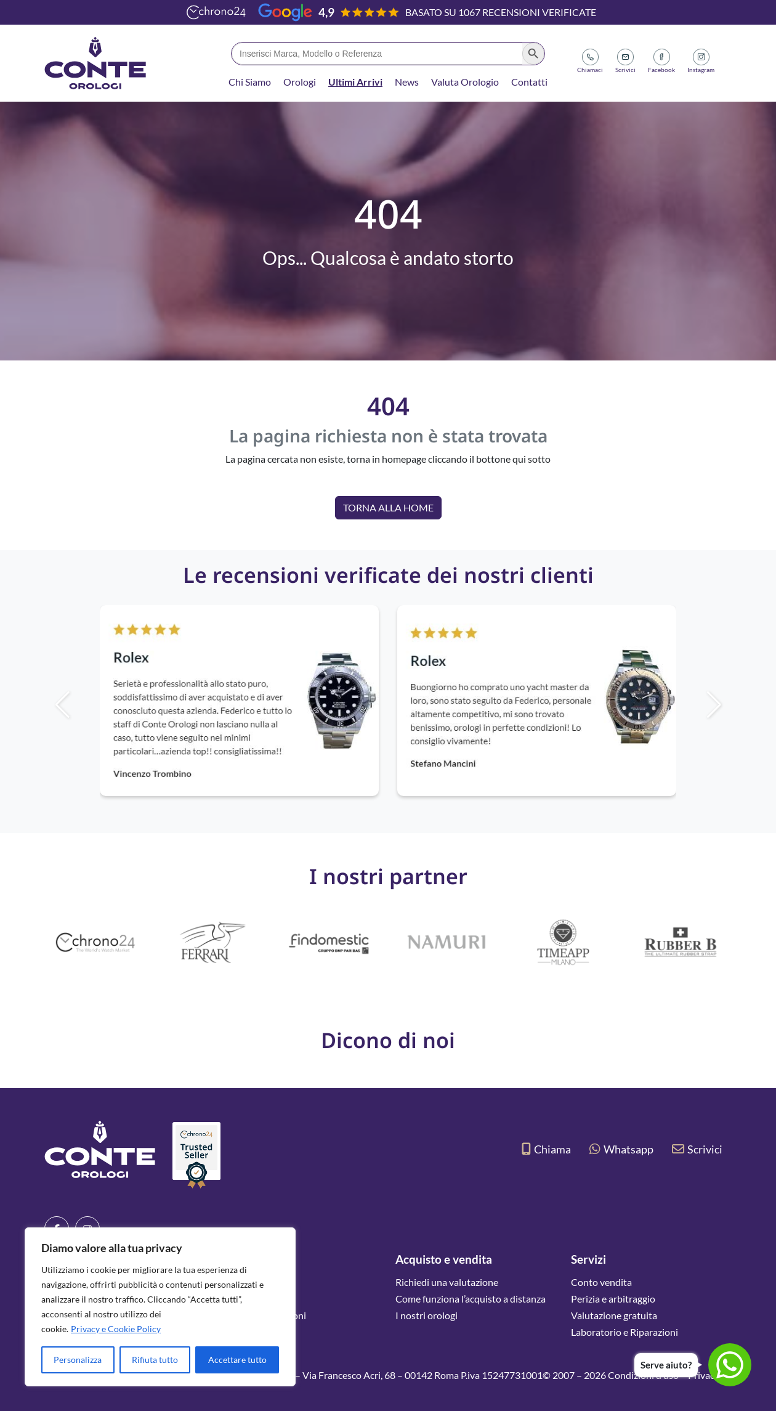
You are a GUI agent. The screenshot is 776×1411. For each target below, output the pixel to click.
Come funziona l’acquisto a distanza (470, 1298)
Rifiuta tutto (155, 1359)
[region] (160, 1306)
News (407, 81)
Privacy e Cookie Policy (116, 1329)
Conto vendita (601, 1282)
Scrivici (697, 1149)
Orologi (299, 81)
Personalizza (78, 1359)
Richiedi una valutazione (446, 1282)
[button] (735, 704)
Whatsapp (621, 1149)
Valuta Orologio (465, 81)
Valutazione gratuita (614, 1315)
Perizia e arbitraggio (613, 1298)
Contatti (529, 81)
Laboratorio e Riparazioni (624, 1332)
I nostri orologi (426, 1315)
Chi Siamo (249, 81)
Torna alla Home (388, 507)
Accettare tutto (237, 1359)
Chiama (546, 1149)
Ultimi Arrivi (355, 81)
